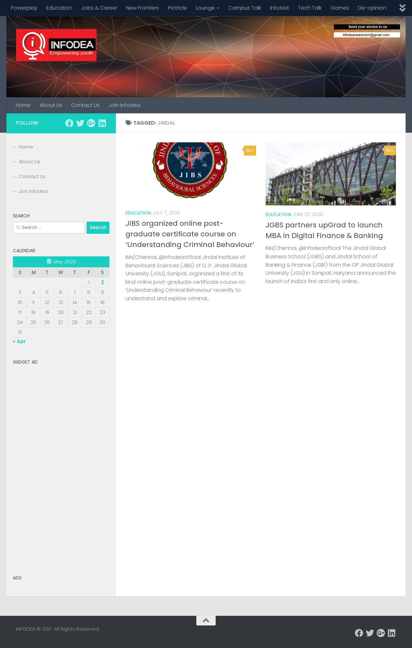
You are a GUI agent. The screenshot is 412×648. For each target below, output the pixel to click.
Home (23, 105)
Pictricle (177, 8)
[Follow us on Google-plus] (91, 123)
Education (59, 8)
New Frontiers (142, 8)
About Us (51, 105)
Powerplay (24, 8)
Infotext (279, 8)
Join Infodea (124, 105)
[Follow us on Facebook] (69, 123)
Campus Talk (245, 8)
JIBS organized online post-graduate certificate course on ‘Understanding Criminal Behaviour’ (190, 234)
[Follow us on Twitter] (80, 123)
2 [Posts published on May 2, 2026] (102, 282)
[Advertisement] (61, 464)
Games (340, 8)
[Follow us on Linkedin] (102, 123)
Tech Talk (310, 8)
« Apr (19, 341)
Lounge (205, 8)
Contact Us (85, 105)
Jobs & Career (99, 8)
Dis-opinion (372, 8)
